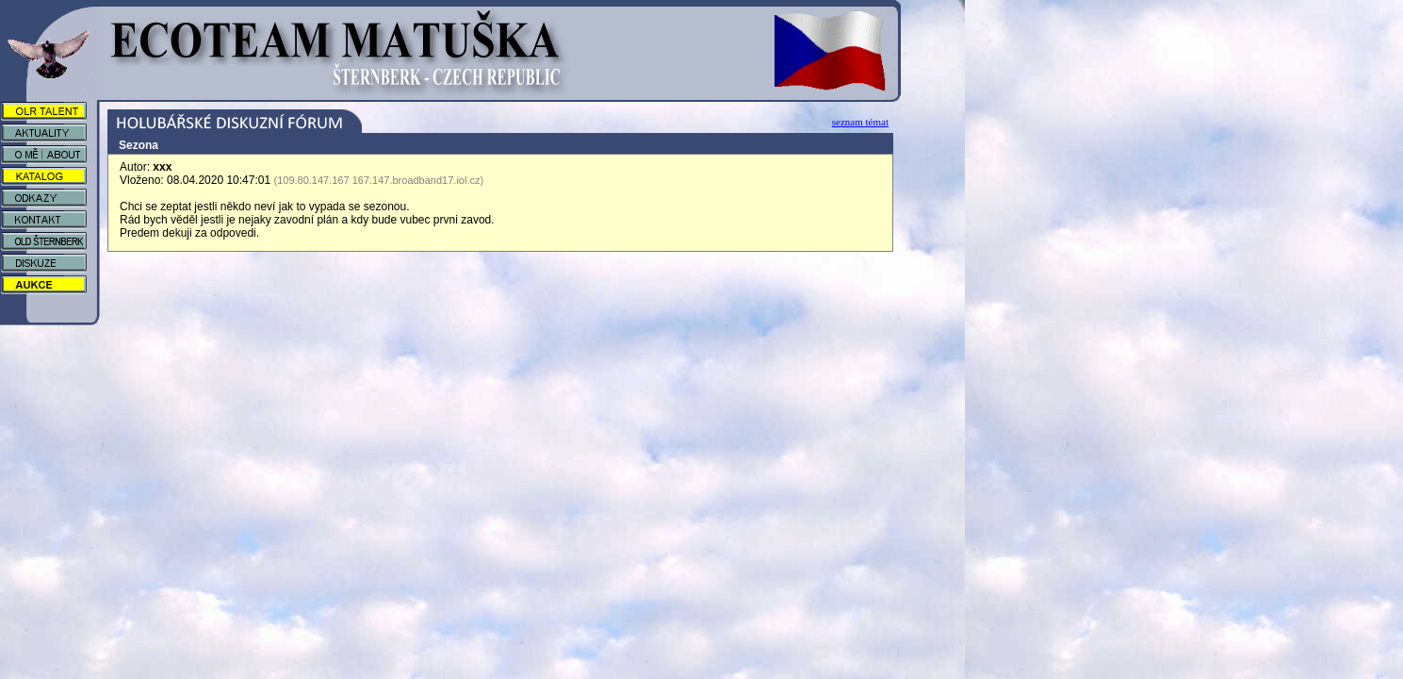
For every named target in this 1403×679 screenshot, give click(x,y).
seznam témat (860, 121)
